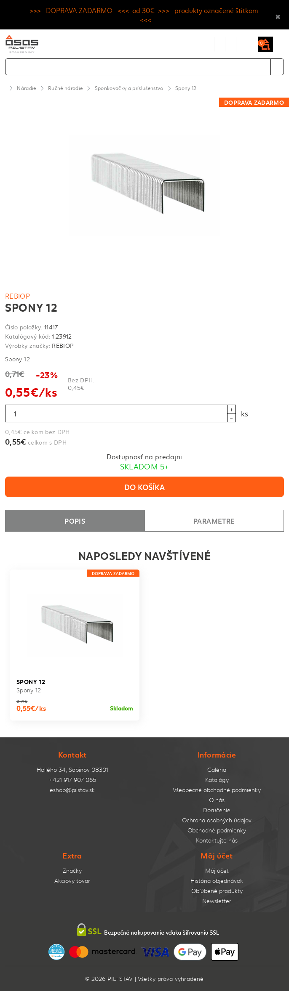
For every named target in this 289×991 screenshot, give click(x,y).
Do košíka (144, 486)
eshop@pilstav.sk (72, 790)
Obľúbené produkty (217, 891)
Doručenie (216, 810)
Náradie (26, 88)
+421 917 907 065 (72, 780)
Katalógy (217, 780)
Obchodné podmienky (216, 830)
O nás (217, 800)
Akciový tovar (72, 881)
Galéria (216, 770)
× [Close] (278, 15)
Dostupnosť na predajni (144, 456)
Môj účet (217, 870)
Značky (72, 870)
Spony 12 (186, 88)
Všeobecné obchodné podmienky (217, 790)
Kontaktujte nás (217, 840)
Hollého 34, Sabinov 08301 (72, 770)
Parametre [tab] (214, 520)
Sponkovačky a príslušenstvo (129, 88)
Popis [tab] (74, 520)
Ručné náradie (65, 88)
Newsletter (216, 901)
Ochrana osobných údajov (217, 820)
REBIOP (17, 295)
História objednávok (216, 881)
